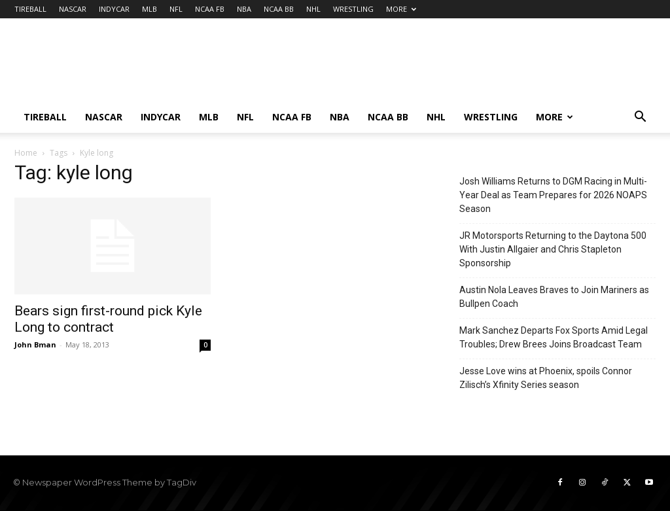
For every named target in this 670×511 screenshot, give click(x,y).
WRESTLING (353, 9)
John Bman (35, 344)
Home (25, 152)
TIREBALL (30, 9)
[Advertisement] (417, 66)
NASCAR (72, 9)
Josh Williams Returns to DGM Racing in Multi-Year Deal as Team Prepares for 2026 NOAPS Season (553, 195)
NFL (176, 9)
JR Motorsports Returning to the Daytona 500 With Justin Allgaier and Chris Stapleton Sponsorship (552, 249)
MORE (401, 9)
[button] (640, 118)
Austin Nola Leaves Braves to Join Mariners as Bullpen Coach (554, 297)
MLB (149, 9)
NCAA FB (209, 9)
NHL (313, 9)
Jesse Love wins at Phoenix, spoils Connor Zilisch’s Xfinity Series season (545, 378)
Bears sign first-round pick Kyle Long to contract (108, 319)
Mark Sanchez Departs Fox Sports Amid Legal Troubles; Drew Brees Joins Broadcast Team (553, 337)
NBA (244, 9)
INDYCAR (114, 9)
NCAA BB (279, 9)
